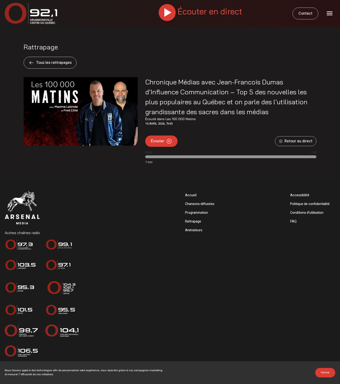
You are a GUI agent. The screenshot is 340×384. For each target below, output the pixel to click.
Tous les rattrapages (50, 62)
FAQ (293, 221)
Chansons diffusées (199, 203)
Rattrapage (193, 221)
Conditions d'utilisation (306, 212)
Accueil (190, 195)
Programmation (196, 212)
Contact (305, 13)
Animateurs (193, 230)
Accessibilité (299, 195)
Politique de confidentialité (310, 203)
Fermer (325, 373)
